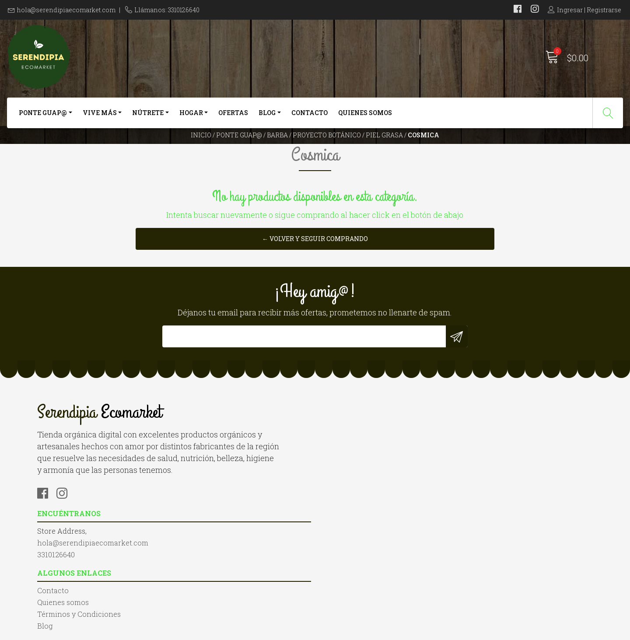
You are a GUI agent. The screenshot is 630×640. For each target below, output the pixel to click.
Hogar (191, 117)
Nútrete (148, 117)
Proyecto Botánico (327, 151)
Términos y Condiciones (363, 511)
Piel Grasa (384, 151)
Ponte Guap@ (43, 117)
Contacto (309, 117)
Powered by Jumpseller (409, 631)
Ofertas (233, 117)
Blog (267, 117)
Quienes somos (365, 117)
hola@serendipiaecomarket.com (66, 10)
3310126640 (198, 511)
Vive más (100, 117)
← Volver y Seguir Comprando (315, 288)
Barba (277, 151)
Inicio (201, 151)
